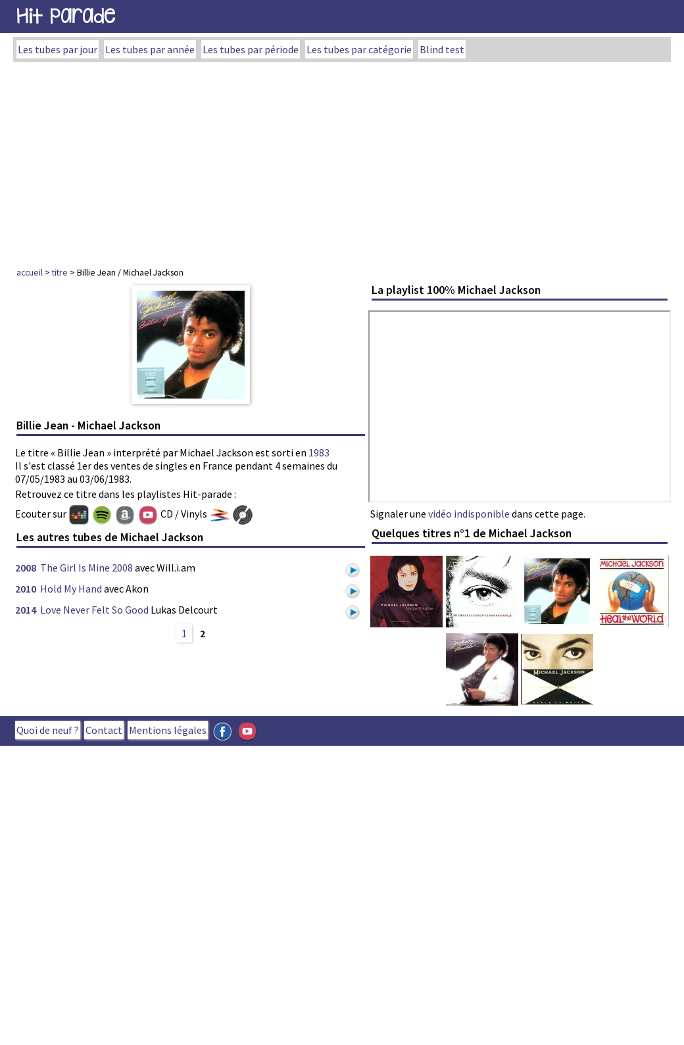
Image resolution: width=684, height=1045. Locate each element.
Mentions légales (168, 730)
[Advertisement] (342, 160)
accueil (29, 272)
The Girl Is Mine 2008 (86, 567)
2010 (25, 588)
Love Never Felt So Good (94, 609)
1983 (319, 452)
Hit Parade (65, 16)
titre (60, 272)
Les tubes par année (150, 49)
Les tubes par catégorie (359, 49)
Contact (104, 730)
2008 (25, 567)
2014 (25, 609)
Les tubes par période (251, 49)
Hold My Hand (71, 588)
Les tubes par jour (57, 49)
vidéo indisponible (469, 513)
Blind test (442, 49)
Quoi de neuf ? (47, 730)
